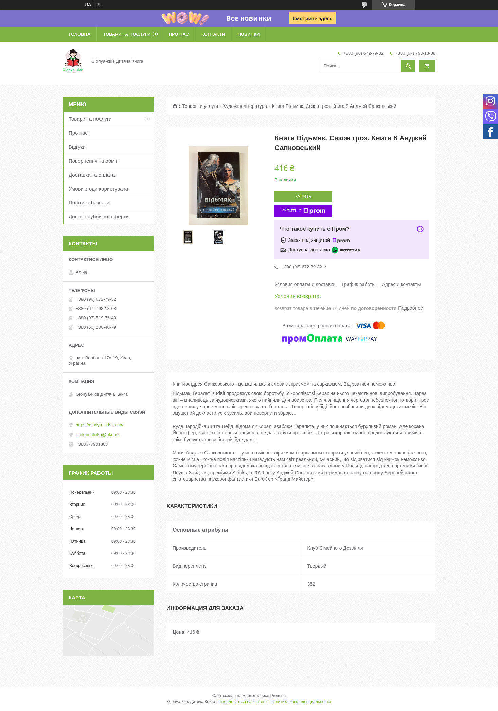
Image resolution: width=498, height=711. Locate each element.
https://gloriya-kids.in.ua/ (99, 424)
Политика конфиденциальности (300, 701)
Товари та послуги (126, 34)
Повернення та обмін (94, 161)
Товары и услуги (200, 106)
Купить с (303, 211)
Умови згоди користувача (98, 189)
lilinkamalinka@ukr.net (98, 434)
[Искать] (408, 66)
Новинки (248, 34)
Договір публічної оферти (99, 216)
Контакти (213, 34)
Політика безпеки (89, 202)
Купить (303, 196)
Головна (79, 34)
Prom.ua (278, 695)
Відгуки (77, 147)
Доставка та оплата (92, 175)
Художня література (245, 106)
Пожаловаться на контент (242, 701)
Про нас (178, 34)
